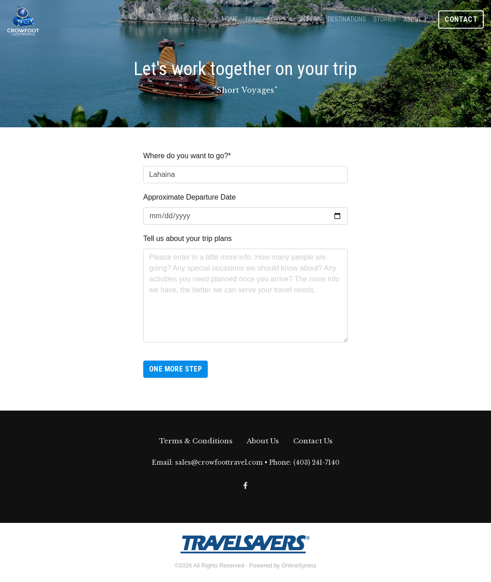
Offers (310, 19)
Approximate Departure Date (189, 197)
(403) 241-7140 (316, 463)
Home (230, 19)
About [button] (412, 20)
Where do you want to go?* (187, 156)
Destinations (347, 19)
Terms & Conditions (195, 440)
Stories (384, 19)
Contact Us (312, 440)
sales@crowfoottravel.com (219, 463)
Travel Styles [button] (265, 20)
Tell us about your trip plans (187, 238)
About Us (263, 440)
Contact (461, 19)
